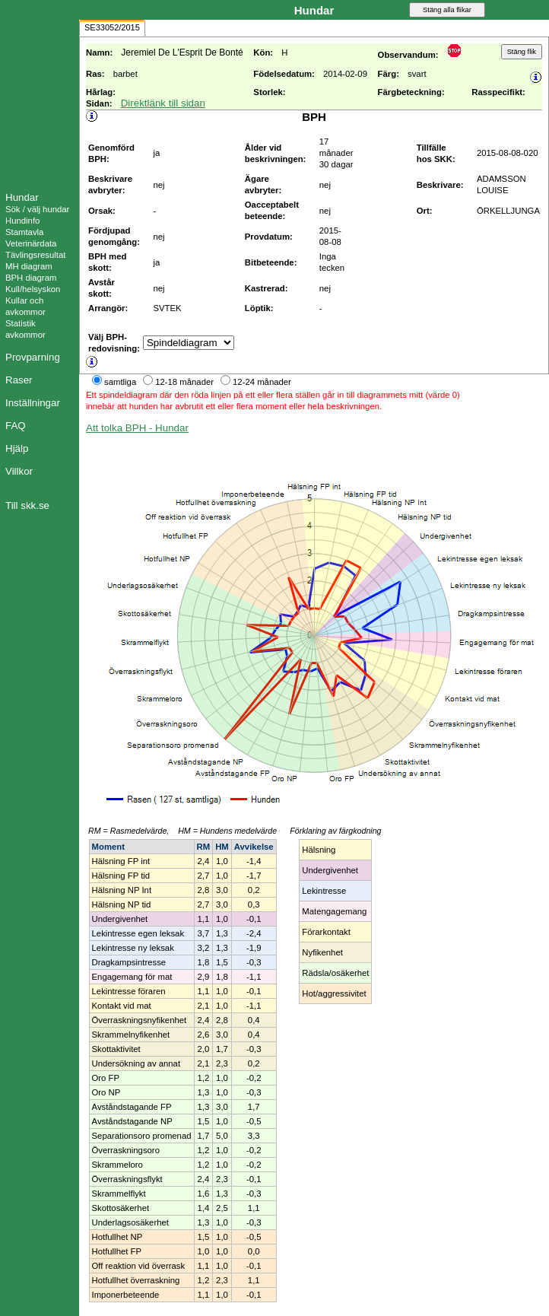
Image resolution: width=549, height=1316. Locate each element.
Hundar (22, 197)
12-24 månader (262, 381)
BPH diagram (30, 277)
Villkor (19, 471)
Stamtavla (24, 232)
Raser (19, 380)
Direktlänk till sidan (163, 103)
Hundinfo (22, 220)
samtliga (120, 381)
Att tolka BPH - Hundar (137, 428)
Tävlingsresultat (35, 254)
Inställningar (32, 402)
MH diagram (28, 266)
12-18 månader (184, 381)
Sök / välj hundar (37, 209)
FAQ (15, 425)
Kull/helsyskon (32, 289)
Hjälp (16, 448)
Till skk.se (27, 505)
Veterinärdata (30, 243)
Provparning (32, 357)
